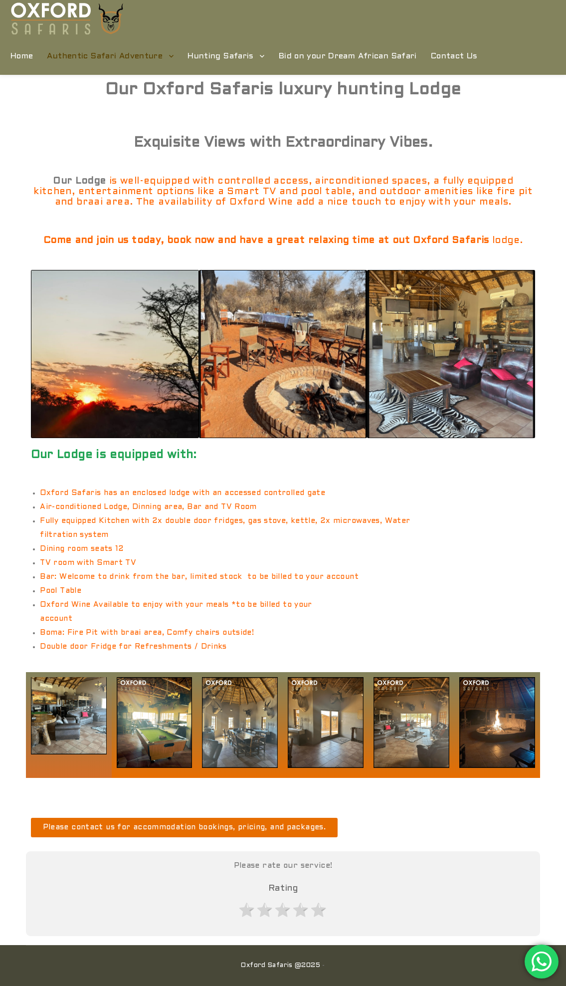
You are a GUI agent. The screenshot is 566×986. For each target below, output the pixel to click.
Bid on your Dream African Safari (348, 56)
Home (21, 56)
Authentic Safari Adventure (105, 56)
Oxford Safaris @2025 (280, 966)
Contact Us (454, 56)
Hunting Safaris (221, 56)
